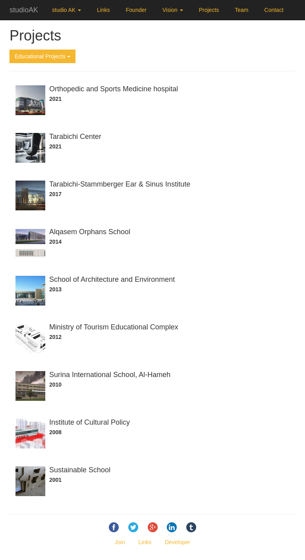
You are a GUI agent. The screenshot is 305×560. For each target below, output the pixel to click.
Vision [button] (172, 10)
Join (120, 542)
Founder (136, 10)
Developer (177, 542)
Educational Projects (42, 56)
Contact (274, 10)
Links (103, 10)
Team (241, 10)
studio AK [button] (66, 10)
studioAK (24, 10)
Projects (209, 10)
